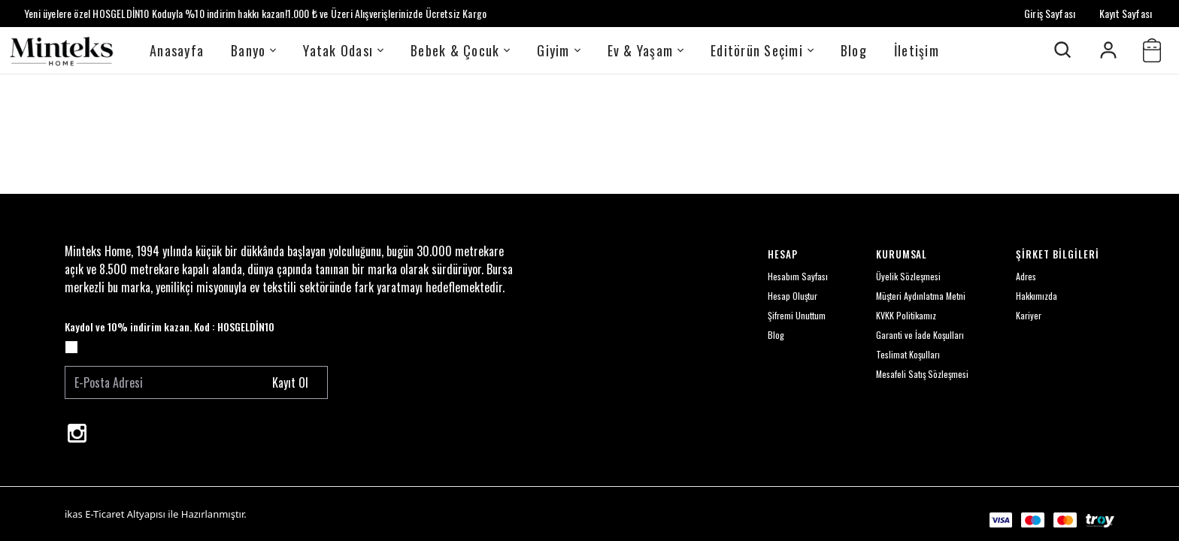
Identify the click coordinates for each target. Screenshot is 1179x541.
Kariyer (1028, 315)
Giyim (558, 50)
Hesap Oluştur (792, 295)
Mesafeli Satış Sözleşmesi (922, 373)
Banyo (253, 50)
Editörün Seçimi (762, 50)
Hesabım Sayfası (798, 276)
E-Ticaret (104, 514)
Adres (1026, 276)
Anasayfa (177, 50)
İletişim (916, 50)
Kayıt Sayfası (1125, 13)
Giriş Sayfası (1049, 13)
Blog (854, 50)
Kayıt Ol (290, 382)
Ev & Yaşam (646, 50)
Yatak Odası (343, 50)
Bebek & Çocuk (460, 50)
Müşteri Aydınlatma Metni (920, 295)
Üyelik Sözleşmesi (908, 276)
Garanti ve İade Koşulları (920, 334)
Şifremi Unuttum (797, 315)
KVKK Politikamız (906, 315)
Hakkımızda (1036, 295)
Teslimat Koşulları (908, 354)
